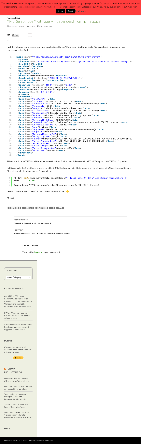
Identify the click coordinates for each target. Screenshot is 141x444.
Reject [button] (70, 11)
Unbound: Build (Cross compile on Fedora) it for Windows (18, 387)
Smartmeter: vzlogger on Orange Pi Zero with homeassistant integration (15, 396)
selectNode (42, 208)
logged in (38, 252)
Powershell (11, 18)
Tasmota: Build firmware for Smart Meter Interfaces (16, 405)
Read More (80, 11)
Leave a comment (45, 26)
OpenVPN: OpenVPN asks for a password (70, 221)
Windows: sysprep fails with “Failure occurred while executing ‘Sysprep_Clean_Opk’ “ (18, 415)
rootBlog (31, 26)
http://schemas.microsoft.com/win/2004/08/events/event (66, 57)
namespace (28, 208)
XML (18, 18)
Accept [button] (60, 11)
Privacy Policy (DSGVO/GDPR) (15, 440)
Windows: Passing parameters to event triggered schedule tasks (17, 315)
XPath (60, 208)
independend (14, 208)
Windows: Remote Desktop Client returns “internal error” (17, 379)
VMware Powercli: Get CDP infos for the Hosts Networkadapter (70, 231)
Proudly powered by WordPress (41, 440)
